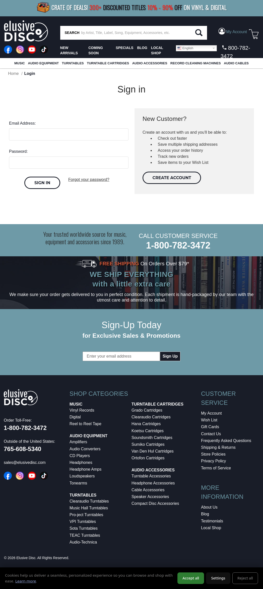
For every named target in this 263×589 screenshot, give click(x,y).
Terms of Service (216, 468)
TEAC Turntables (85, 535)
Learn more (25, 580)
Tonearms (78, 483)
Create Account (172, 177)
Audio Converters (85, 449)
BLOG (142, 48)
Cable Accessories (148, 490)
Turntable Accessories (151, 476)
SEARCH (72, 33)
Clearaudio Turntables (89, 501)
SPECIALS (124, 48)
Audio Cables (236, 63)
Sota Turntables (84, 528)
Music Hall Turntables (89, 508)
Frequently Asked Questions (226, 440)
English (185, 48)
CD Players (80, 456)
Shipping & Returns (218, 447)
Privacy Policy (213, 461)
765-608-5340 (22, 449)
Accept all (190, 578)
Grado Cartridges (147, 410)
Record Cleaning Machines (195, 63)
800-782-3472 (235, 51)
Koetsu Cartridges (148, 431)
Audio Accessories (149, 63)
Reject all (245, 578)
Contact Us (211, 434)
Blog (205, 514)
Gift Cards (210, 427)
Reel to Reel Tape (85, 424)
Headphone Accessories (153, 483)
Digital (75, 417)
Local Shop (211, 528)
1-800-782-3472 (178, 245)
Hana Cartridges (146, 424)
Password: (18, 151)
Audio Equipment (43, 63)
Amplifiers (78, 442)
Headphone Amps (85, 469)
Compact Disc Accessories (155, 503)
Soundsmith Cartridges (152, 437)
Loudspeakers (82, 476)
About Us (209, 507)
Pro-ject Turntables (86, 515)
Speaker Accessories (150, 497)
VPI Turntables (83, 521)
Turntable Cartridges (108, 63)
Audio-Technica (83, 542)
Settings (218, 578)
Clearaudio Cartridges (151, 417)
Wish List (209, 420)
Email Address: (22, 123)
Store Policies (213, 454)
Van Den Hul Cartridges (153, 451)
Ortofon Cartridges (148, 458)
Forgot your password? (88, 179)
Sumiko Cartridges (148, 444)
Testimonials (212, 521)
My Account (211, 413)
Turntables (73, 63)
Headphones (81, 462)
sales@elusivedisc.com (25, 462)
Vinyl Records (82, 410)
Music (19, 63)
